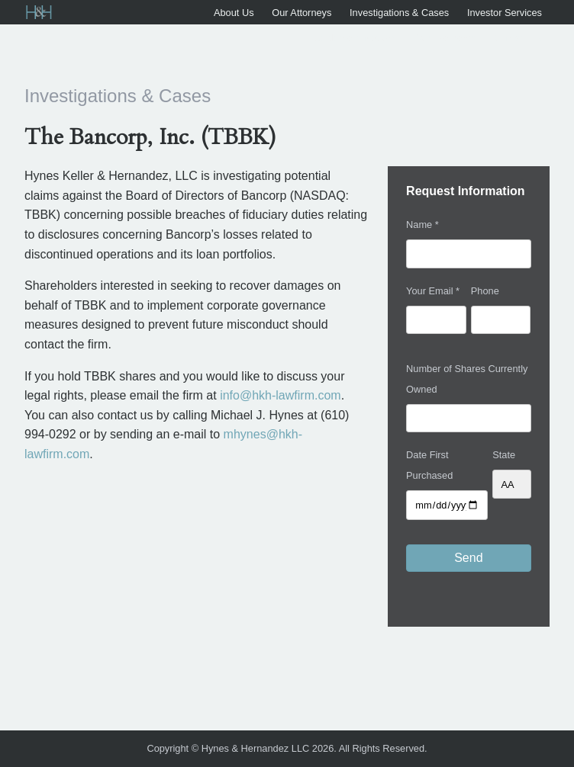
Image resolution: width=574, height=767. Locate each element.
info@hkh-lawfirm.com (280, 395)
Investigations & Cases (399, 12)
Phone (485, 291)
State (503, 455)
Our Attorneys (301, 12)
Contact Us (518, 37)
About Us (234, 12)
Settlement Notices (355, 37)
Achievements (445, 37)
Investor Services (504, 12)
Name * (422, 224)
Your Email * (433, 291)
